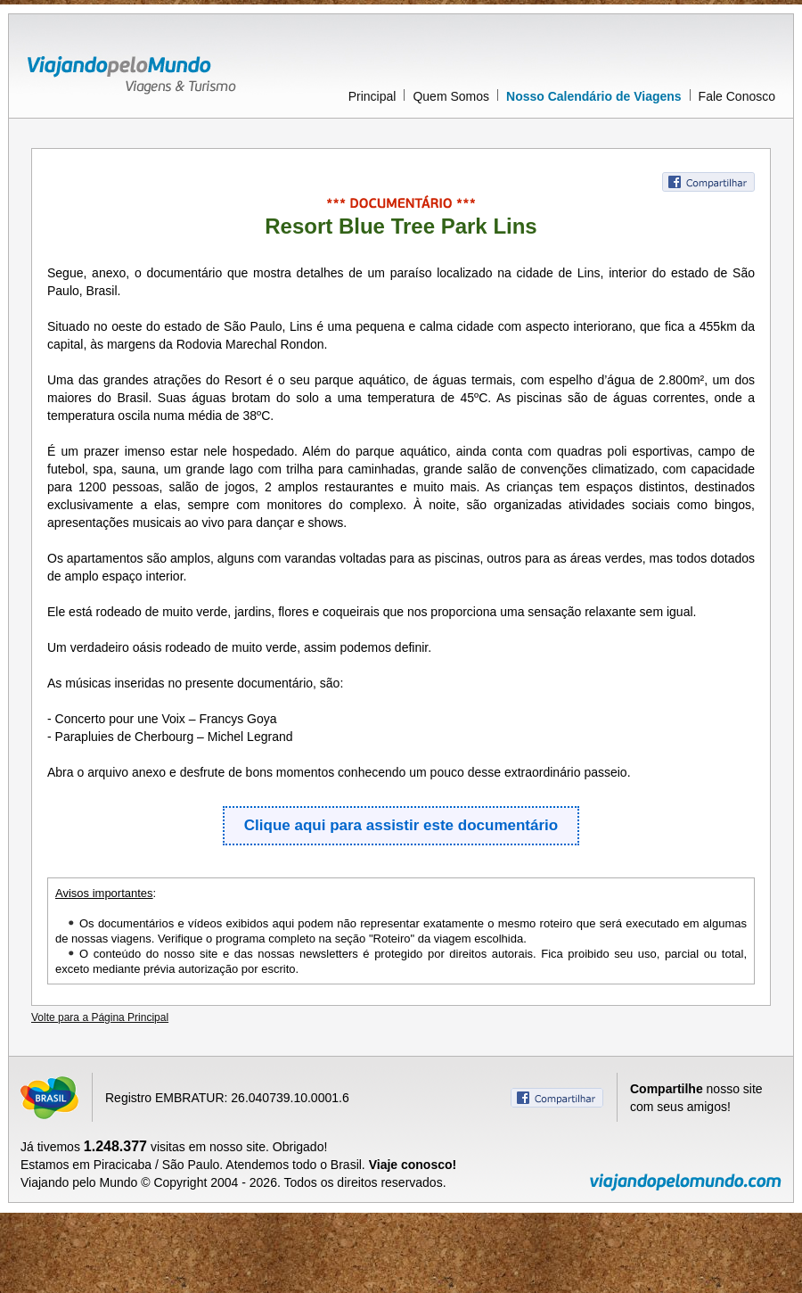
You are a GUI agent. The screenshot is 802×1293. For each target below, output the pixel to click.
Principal (372, 96)
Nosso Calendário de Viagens (594, 96)
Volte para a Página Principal (99, 1017)
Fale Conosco (737, 96)
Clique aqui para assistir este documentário (401, 825)
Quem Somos (451, 96)
